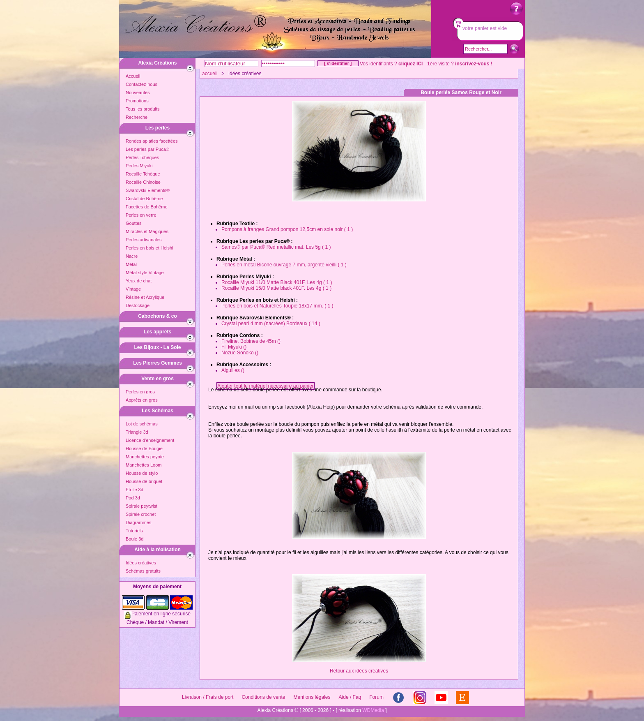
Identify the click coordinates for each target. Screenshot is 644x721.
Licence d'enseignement (150, 440)
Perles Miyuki (139, 165)
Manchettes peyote (145, 456)
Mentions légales (311, 697)
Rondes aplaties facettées (152, 141)
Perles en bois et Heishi (149, 247)
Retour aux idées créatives (359, 671)
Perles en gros (140, 391)
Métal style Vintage (145, 272)
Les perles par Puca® (147, 149)
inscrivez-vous (472, 64)
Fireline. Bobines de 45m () (251, 341)
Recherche (136, 117)
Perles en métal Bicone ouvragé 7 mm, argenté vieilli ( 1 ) (284, 265)
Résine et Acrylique (145, 297)
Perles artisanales (143, 239)
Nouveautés (138, 92)
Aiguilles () (232, 370)
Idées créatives (141, 562)
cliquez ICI (410, 64)
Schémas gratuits (143, 570)
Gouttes (134, 223)
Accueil (133, 76)
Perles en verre (141, 215)
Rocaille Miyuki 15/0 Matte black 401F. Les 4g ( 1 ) (276, 288)
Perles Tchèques (142, 157)
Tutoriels (134, 530)
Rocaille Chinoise (143, 182)
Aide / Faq (350, 697)
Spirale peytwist (141, 506)
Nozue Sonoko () (239, 353)
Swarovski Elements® (148, 190)
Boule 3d (134, 538)
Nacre (132, 256)
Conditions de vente (263, 697)
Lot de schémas (142, 423)
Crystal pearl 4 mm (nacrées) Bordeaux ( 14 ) (270, 323)
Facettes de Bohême (147, 206)
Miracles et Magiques (147, 231)
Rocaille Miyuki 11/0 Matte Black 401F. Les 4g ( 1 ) (276, 282)
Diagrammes (138, 522)
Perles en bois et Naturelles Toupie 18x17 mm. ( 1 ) (277, 306)
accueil (209, 73)
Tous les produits (143, 108)
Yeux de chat (139, 280)
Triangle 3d (137, 432)
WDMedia (373, 710)
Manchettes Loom (143, 464)
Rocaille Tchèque (143, 173)
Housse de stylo (142, 473)
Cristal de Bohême (144, 198)
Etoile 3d (134, 489)
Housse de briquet (144, 481)
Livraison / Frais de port (207, 697)
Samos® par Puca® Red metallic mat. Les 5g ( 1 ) (276, 247)
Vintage (133, 289)
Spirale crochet (141, 514)
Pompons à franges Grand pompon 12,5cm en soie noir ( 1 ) (287, 229)
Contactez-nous (141, 84)
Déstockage (138, 305)
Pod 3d (133, 497)
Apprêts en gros (142, 399)
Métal (131, 264)
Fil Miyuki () (233, 347)
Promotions (137, 100)
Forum (376, 697)
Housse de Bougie (144, 448)
